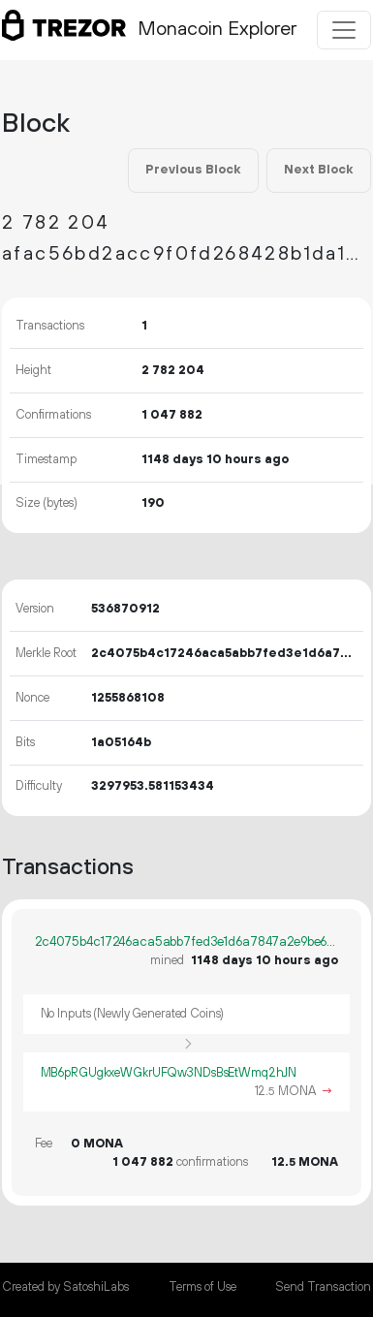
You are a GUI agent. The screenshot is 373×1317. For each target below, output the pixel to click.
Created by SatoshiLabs (65, 1287)
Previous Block (192, 169)
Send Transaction (323, 1287)
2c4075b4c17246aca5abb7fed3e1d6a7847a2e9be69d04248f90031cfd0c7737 (186, 942)
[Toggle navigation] (344, 30)
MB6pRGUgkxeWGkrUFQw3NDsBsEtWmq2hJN (169, 1073)
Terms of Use (202, 1287)
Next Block (318, 169)
